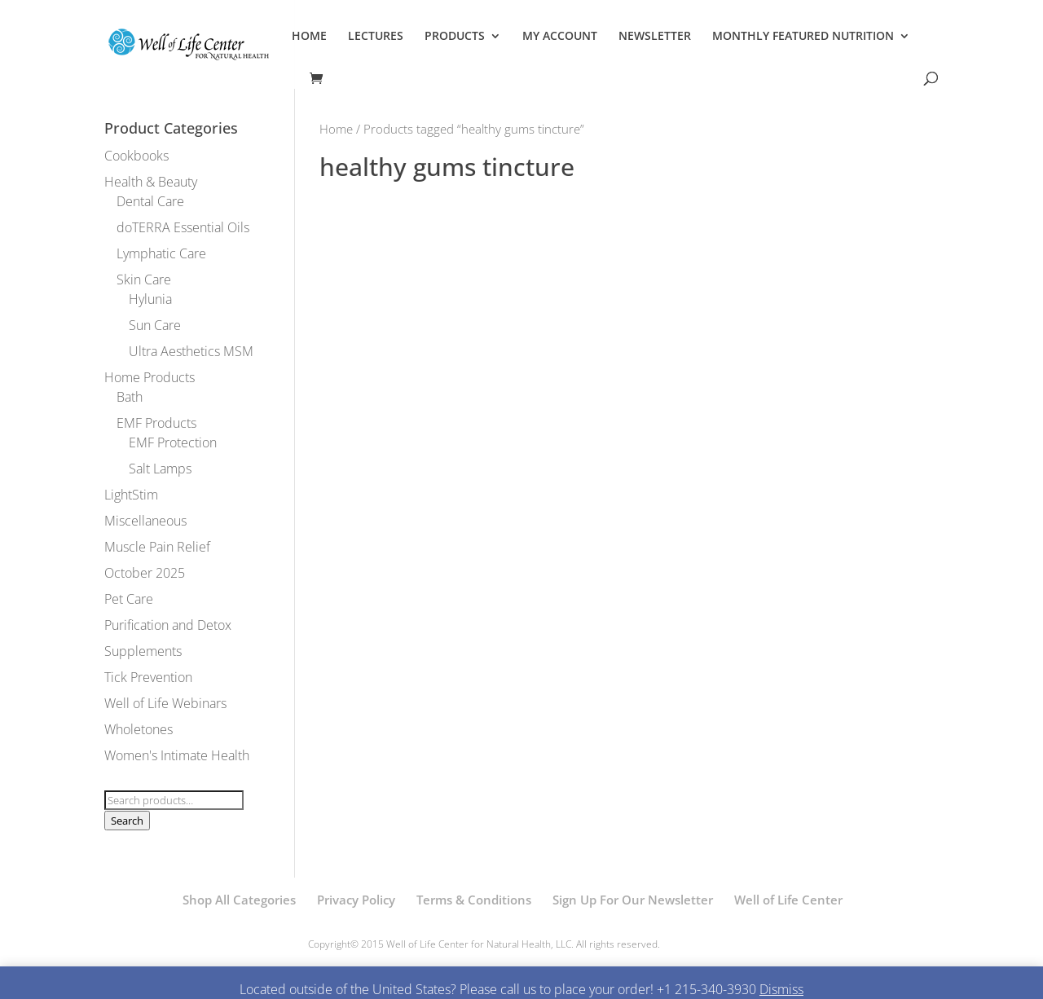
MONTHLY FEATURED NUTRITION (803, 36)
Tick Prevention (148, 677)
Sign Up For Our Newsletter (632, 899)
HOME (309, 36)
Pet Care (128, 599)
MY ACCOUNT (559, 36)
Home (336, 129)
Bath (130, 397)
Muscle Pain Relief (157, 547)
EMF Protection (173, 442)
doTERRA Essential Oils (183, 227)
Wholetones (138, 729)
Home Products (149, 377)
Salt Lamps (160, 468)
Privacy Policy (356, 899)
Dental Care (150, 201)
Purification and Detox (167, 625)
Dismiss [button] (781, 989)
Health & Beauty (150, 182)
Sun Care (155, 325)
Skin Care (144, 279)
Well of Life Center (788, 899)
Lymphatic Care (161, 253)
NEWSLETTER (654, 36)
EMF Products (156, 423)
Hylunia (150, 299)
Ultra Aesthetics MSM (191, 351)
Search (127, 820)
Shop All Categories (239, 899)
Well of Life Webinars (165, 703)
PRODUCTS (455, 36)
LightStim (131, 495)
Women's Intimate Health (176, 755)
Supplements (143, 651)
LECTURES (375, 36)
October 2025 (144, 573)
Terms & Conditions (473, 899)
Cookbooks (136, 156)
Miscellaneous (145, 521)
